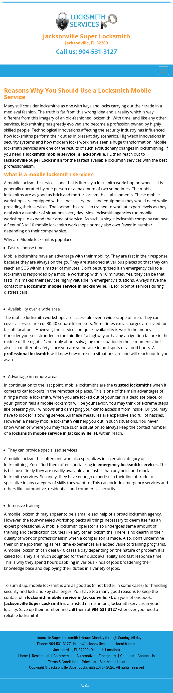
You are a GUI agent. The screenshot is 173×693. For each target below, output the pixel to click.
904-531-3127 (98, 51)
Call (86, 685)
